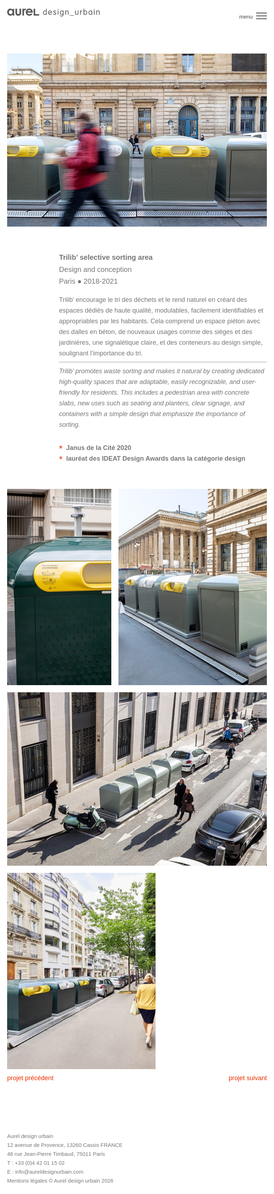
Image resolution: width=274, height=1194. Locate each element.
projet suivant (248, 1078)
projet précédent (30, 1078)
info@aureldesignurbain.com (49, 1172)
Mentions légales (27, 1181)
